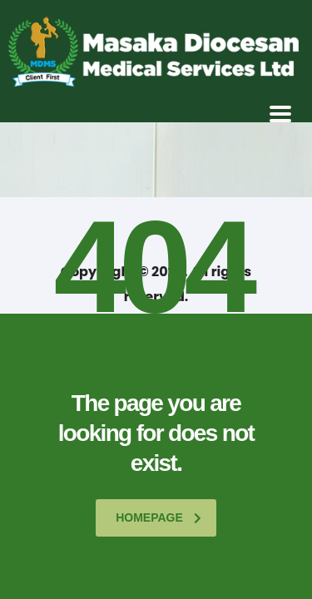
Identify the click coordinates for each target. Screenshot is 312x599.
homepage (158, 517)
